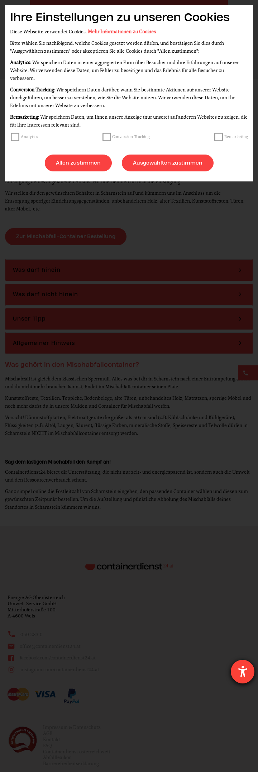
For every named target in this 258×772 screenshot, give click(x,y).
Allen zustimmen (78, 163)
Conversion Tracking (131, 136)
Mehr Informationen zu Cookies (122, 31)
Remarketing (236, 136)
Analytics (29, 136)
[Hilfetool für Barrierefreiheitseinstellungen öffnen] (242, 671)
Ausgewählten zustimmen (167, 163)
